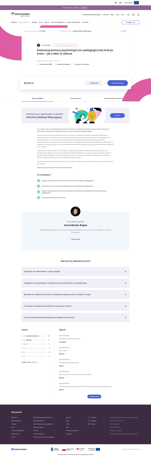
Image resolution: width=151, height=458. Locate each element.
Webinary (14, 22)
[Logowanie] (138, 14)
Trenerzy (106, 14)
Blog (112, 14)
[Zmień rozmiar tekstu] (120, 2)
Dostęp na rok (130, 22)
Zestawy (34, 22)
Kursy (41, 22)
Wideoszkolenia (24, 22)
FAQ (122, 14)
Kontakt (68, 417)
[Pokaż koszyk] (133, 14)
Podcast (91, 424)
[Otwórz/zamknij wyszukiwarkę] (128, 14)
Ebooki (47, 22)
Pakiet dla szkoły (38, 427)
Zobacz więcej (75, 239)
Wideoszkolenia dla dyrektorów (42, 417)
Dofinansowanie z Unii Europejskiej (43, 437)
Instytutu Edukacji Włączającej (82, 31)
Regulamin (69, 434)
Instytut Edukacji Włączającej (92, 14)
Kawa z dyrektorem (39, 421)
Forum (13, 437)
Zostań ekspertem (38, 434)
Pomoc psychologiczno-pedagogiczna (65, 45)
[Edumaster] (20, 15)
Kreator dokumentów (73, 22)
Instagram (92, 421)
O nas (117, 14)
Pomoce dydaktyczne (58, 22)
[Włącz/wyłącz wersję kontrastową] (116, 2)
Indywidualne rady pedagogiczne (43, 424)
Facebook (92, 417)
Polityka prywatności (72, 431)
